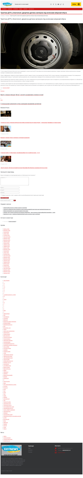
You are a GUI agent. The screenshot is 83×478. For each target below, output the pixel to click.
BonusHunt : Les (6, 329)
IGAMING (5, 351)
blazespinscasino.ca (7, 326)
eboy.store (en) (6, 337)
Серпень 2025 (6, 243)
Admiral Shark (6, 315)
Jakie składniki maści (8, 359)
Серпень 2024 (6, 262)
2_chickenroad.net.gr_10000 (9, 296)
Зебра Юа (5, 424)
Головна (2, 15)
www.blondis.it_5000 (7, 416)
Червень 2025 (6, 246)
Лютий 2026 (6, 233)
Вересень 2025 (6, 241)
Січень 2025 (6, 254)
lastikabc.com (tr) (7, 364)
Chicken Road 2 (6, 335)
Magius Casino (6, 368)
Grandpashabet (6, 343)
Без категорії (6, 420)
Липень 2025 (6, 244)
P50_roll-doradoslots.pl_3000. (9, 386)
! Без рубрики (6, 282)
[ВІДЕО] (21, 9)
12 (4, 289)
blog (4, 327)
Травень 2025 (6, 247)
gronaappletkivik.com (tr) (8, 345)
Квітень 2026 (6, 230)
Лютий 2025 (6, 252)
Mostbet (5, 378)
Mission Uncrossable (7, 376)
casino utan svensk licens (8, 332)
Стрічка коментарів (7, 440)
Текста (4, 430)
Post (4, 392)
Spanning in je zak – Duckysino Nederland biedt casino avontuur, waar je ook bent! (21, 215)
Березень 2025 (6, 251)
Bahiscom (5, 321)
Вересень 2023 (6, 273)
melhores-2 (5, 373)
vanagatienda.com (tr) (8, 409)
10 (4, 285)
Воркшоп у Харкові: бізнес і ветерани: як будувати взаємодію (15, 137)
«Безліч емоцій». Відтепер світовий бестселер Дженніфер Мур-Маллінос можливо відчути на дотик (24, 167)
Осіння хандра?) (12, 223)
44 (4, 304)
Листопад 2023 (6, 269)
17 (4, 293)
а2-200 (4, 419)
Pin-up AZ (5, 389)
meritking (5, 375)
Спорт (4, 428)
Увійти (4, 437)
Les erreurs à (6, 365)
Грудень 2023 (6, 268)
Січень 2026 (6, 235)
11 (4, 286)
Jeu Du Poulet (6, 360)
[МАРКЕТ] (25, 9)
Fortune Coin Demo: (7, 338)
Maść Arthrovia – (7, 370)
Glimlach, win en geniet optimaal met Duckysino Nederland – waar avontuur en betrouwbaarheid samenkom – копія (29, 214)
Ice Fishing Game (7, 349)
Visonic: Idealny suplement (9, 411)
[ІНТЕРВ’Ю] (16, 9)
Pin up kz (5, 387)
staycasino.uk (6, 400)
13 (4, 291)
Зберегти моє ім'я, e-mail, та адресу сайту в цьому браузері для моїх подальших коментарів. (23, 196)
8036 (4, 312)
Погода (5, 427)
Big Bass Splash (6, 324)
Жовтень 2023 (6, 271)
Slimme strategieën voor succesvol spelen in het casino (15, 212)
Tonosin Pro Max (7, 403)
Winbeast (5, 414)
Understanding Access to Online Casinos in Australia (15, 209)
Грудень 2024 (6, 255)
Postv (4, 394)
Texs (4, 401)
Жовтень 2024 (6, 258)
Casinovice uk (6, 334)
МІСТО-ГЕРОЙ (6, 87)
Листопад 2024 (6, 257)
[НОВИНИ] (10, 9)
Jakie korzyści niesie (7, 357)
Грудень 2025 (6, 236)
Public (4, 397)
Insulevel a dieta (6, 353)
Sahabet (5, 398)
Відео (4, 422)
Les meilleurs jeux (7, 367)
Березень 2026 (6, 232)
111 (4, 288)
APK (4, 316)
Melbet (4, 371)
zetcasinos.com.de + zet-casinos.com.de (12, 417)
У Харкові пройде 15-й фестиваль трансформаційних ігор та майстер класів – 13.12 (20, 152)
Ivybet (4, 354)
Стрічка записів (6, 439)
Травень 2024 (6, 263)
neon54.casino (6, 382)
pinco (4, 390)
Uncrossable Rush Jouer (8, 408)
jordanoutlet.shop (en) (8, 362)
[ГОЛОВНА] (4, 9)
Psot (4, 395)
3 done (4, 301)
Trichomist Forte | (7, 405)
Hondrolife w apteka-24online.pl (10, 346)
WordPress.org (6, 442)
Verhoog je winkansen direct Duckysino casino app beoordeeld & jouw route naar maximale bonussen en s (27, 210)
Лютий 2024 (6, 266)
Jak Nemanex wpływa (8, 356)
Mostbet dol (6, 379)
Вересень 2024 (6, 260)
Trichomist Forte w (7, 406)
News (4, 384)
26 (4, 297)
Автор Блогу (5, 22)
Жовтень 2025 (6, 239)
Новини (7, 15)
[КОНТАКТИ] (31, 9)
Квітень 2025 (6, 249)
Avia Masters (6, 318)
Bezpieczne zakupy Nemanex (9, 323)
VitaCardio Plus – (7, 412)
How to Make (6, 348)
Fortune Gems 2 (6, 340)
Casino (4, 330)
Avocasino (5, 319)
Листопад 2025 (6, 238)
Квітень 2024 (6, 265)
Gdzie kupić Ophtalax (8, 341)
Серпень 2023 (6, 274)
